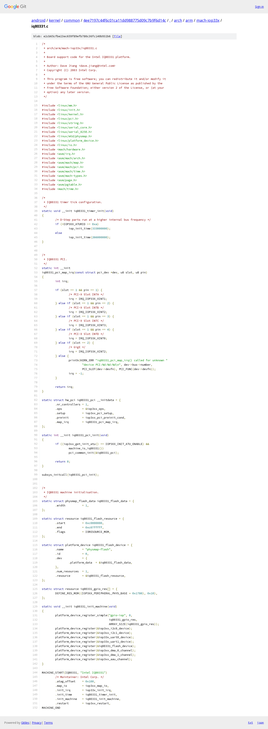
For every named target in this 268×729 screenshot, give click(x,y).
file (117, 36)
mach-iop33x (207, 20)
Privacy (36, 723)
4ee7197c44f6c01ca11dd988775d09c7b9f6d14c (124, 20)
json (260, 722)
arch (178, 20)
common (72, 20)
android (38, 20)
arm (189, 20)
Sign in (259, 7)
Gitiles (25, 723)
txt (250, 722)
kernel (54, 20)
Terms (48, 723)
